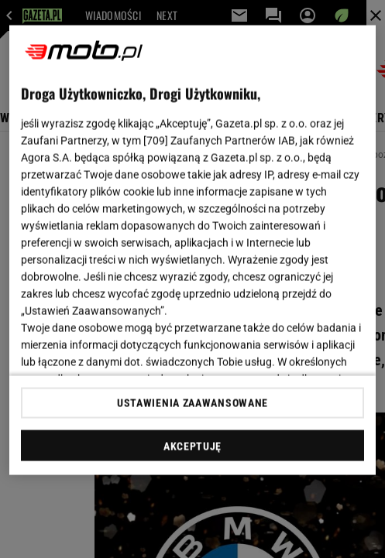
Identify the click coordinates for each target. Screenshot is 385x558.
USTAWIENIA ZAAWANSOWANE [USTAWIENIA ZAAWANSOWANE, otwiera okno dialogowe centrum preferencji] (192, 402)
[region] (192, 250)
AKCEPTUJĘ (192, 446)
